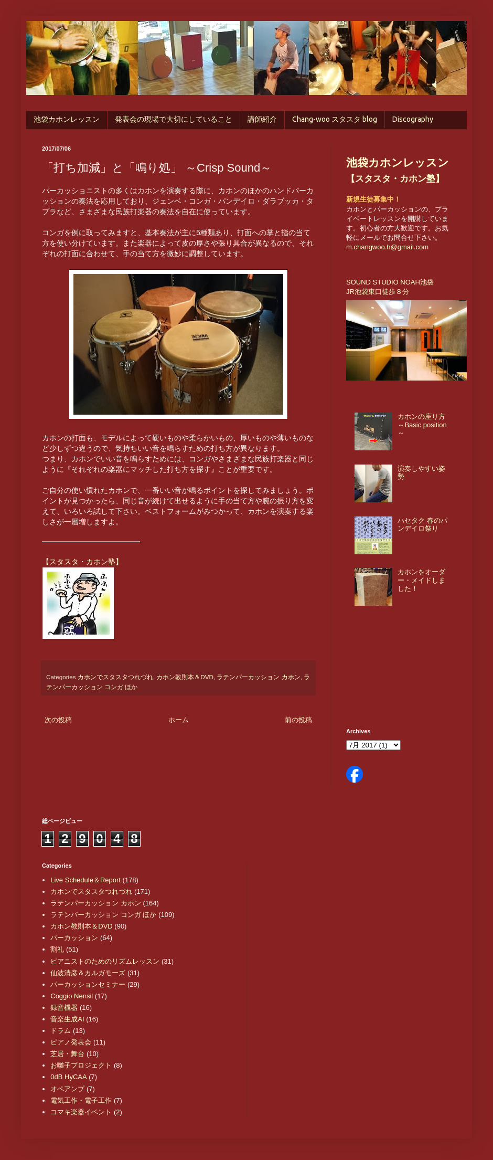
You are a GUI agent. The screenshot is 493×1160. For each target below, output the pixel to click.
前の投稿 (298, 720)
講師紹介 (262, 119)
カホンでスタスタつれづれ (115, 676)
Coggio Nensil (71, 996)
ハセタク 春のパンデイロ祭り (422, 524)
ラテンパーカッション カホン (258, 676)
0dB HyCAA (68, 1077)
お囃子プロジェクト (81, 1065)
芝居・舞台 (67, 1054)
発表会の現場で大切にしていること (173, 119)
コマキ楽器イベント (81, 1112)
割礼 (57, 949)
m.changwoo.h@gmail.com (387, 247)
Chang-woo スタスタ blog (334, 119)
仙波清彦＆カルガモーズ (87, 973)
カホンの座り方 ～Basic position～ (422, 425)
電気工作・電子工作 (81, 1100)
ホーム (178, 720)
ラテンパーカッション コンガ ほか (103, 915)
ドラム (60, 1031)
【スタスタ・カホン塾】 (82, 561)
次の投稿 (58, 720)
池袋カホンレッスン (67, 119)
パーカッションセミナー (87, 984)
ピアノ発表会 (70, 1042)
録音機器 (64, 1007)
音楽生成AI (67, 1019)
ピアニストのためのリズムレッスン (104, 961)
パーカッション (74, 938)
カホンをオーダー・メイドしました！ (421, 580)
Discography (412, 119)
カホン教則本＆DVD (184, 676)
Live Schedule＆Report (85, 880)
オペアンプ (67, 1089)
